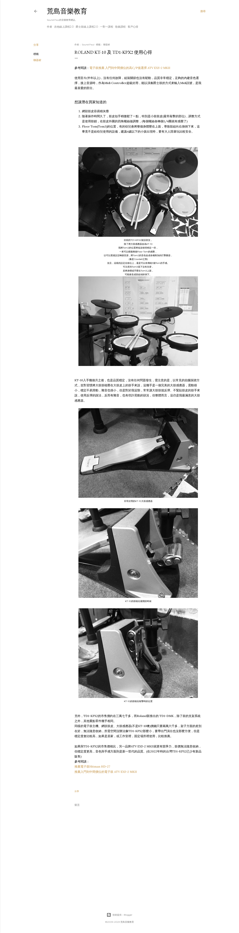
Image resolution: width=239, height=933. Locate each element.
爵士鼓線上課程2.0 (87, 26)
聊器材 (37, 60)
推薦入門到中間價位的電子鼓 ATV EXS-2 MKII (106, 772)
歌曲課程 (120, 26)
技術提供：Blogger (119, 915)
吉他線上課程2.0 (64, 26)
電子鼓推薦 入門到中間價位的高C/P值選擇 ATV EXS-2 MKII (129, 68)
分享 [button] (36, 44)
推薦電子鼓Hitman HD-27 (92, 766)
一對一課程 (106, 26)
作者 (49, 26)
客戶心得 (133, 26)
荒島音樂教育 (67, 11)
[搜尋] (203, 11)
